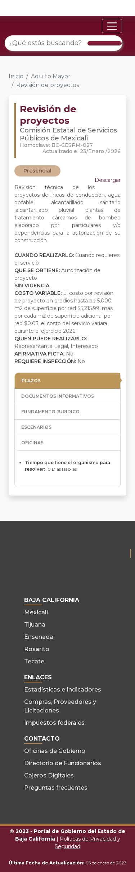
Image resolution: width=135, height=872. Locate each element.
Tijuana (34, 624)
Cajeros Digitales (49, 775)
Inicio (16, 76)
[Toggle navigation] (112, 26)
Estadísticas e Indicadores (62, 689)
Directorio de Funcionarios (62, 763)
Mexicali (36, 612)
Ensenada (38, 636)
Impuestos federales (54, 722)
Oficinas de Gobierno (54, 750)
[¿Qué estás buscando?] (63, 43)
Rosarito (36, 649)
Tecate (34, 661)
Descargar (108, 180)
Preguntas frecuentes (55, 787)
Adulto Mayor (51, 76)
